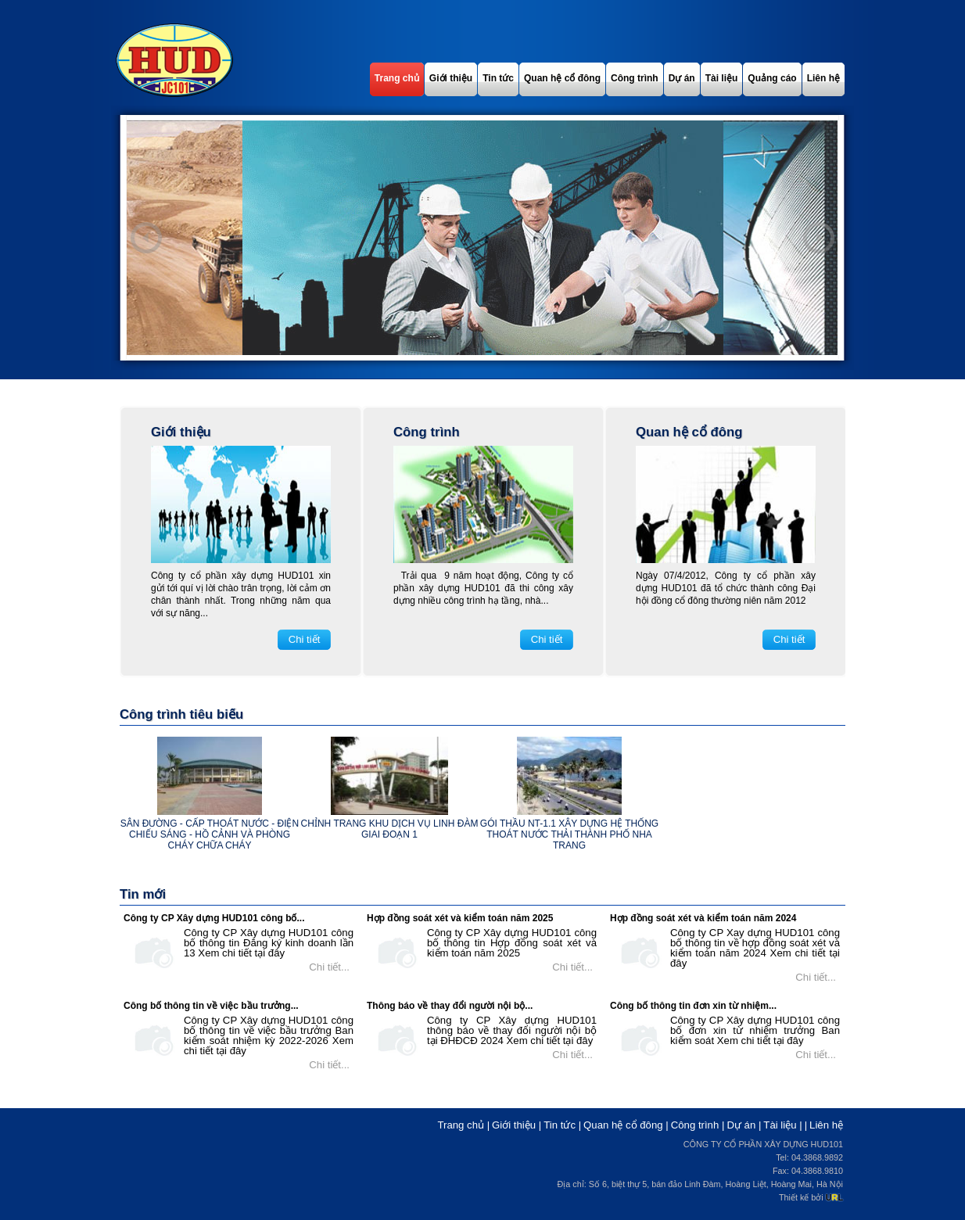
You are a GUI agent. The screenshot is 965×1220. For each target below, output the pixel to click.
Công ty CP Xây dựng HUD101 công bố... (214, 918)
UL (834, 1197)
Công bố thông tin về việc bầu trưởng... (211, 1005)
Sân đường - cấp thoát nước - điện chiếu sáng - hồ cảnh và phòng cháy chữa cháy (209, 834)
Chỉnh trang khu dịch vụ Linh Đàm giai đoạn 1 (390, 829)
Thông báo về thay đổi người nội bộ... (450, 1005)
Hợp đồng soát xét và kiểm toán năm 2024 (703, 918)
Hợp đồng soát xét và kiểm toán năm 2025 (460, 918)
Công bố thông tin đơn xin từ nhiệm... (693, 1005)
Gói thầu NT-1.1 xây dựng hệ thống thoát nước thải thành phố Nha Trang (569, 834)
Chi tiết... (329, 966)
